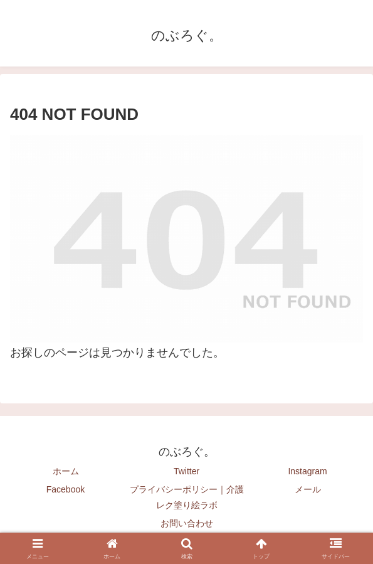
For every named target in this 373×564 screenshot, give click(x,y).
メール (308, 489)
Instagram (307, 471)
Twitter (186, 471)
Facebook (65, 489)
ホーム (66, 471)
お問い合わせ (186, 523)
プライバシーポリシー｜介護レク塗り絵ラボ (187, 497)
